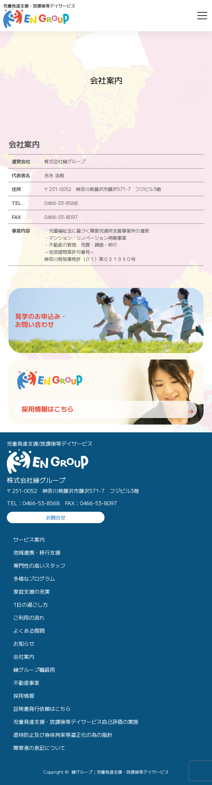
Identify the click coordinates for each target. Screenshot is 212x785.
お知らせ (23, 643)
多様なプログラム (34, 578)
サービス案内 (29, 539)
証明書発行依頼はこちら (42, 708)
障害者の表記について (39, 747)
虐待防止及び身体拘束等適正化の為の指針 (62, 734)
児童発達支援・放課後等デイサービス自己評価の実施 (75, 721)
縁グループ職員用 (34, 669)
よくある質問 (29, 630)
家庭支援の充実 (31, 591)
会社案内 (23, 656)
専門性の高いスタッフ (39, 565)
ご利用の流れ (29, 617)
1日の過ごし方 (30, 604)
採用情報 (23, 695)
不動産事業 (26, 682)
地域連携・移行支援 (36, 552)
